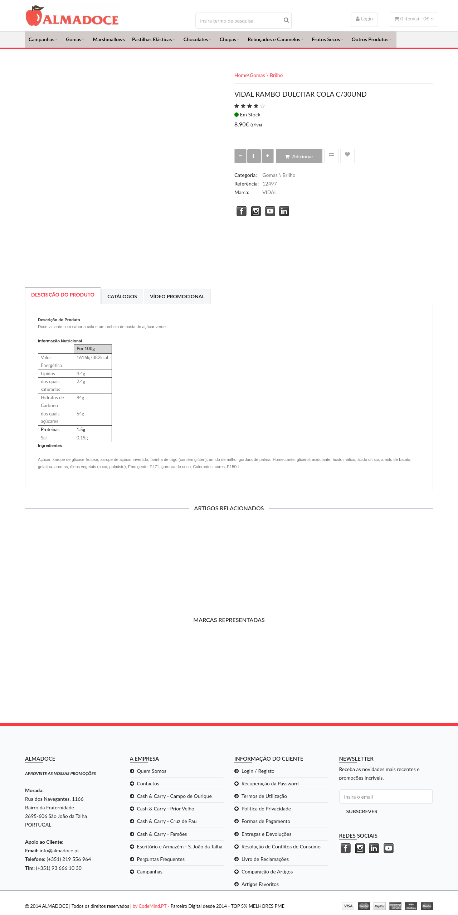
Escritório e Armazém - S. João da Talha (180, 850)
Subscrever (362, 816)
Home (241, 79)
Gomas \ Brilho (266, 79)
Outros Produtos (370, 41)
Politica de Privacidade (266, 813)
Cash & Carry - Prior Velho (166, 813)
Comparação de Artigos (267, 875)
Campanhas (41, 41)
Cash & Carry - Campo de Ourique (174, 800)
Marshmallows (109, 41)
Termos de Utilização (264, 800)
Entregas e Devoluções (267, 838)
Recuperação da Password (270, 788)
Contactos (148, 788)
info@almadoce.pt (59, 855)
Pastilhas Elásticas (152, 41)
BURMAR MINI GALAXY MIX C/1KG (386, 565)
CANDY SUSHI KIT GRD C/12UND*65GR (72, 565)
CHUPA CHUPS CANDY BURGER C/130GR (281, 567)
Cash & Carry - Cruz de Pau (167, 825)
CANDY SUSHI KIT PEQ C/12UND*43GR (176, 565)
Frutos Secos (326, 41)
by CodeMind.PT (150, 910)
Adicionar (299, 160)
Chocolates (196, 41)
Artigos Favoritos (260, 888)
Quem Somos (151, 775)
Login (364, 18)
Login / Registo (258, 775)
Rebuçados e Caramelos (274, 41)
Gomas (73, 41)
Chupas (228, 41)
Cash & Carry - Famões (162, 838)
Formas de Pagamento (266, 825)
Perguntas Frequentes (161, 863)
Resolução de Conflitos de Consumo (281, 850)
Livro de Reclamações (265, 863)
